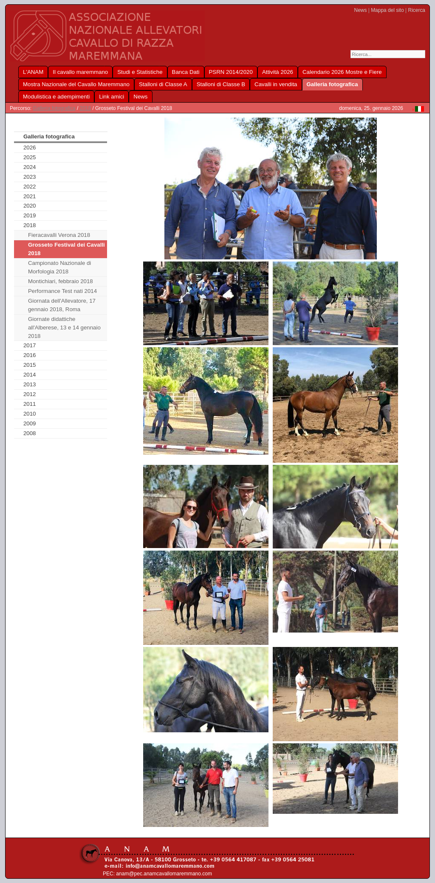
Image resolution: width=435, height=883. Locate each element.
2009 (29, 423)
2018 (85, 108)
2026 (29, 147)
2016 (29, 355)
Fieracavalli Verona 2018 (59, 235)
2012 (29, 394)
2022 (29, 186)
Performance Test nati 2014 (62, 291)
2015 (29, 365)
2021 (29, 196)
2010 (29, 414)
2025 (29, 157)
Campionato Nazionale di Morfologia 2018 (59, 267)
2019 (29, 215)
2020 (29, 205)
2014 (29, 374)
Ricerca (416, 10)
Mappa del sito (387, 10)
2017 (29, 345)
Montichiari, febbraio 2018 (60, 281)
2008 (29, 433)
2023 (29, 177)
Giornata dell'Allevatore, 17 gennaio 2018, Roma (62, 305)
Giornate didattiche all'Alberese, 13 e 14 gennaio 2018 (64, 327)
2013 (29, 384)
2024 (29, 167)
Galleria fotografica (54, 108)
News (360, 10)
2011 (29, 404)
